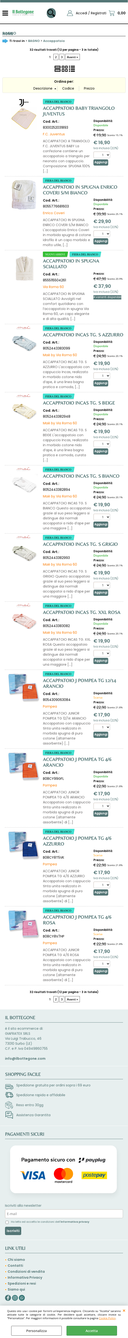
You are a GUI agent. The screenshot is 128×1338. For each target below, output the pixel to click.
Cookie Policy (107, 1318)
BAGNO (9, 33)
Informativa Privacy (25, 1277)
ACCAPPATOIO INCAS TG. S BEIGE (79, 402)
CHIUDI (124, 1310)
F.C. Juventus (54, 134)
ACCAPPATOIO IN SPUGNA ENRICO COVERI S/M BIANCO (80, 189)
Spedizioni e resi (22, 1283)
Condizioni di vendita (26, 1271)
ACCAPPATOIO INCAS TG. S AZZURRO (83, 334)
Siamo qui (16, 1289)
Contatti (15, 1265)
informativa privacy (75, 1222)
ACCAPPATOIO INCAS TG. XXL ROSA (81, 612)
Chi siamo (16, 1259)
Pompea (50, 706)
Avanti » (72, 57)
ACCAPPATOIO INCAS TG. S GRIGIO (80, 544)
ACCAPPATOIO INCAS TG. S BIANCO (81, 476)
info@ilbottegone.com (25, 1058)
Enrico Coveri (54, 213)
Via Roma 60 (53, 286)
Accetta (92, 1330)
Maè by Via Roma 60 (60, 355)
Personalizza (36, 1330)
